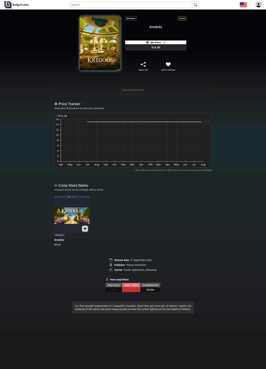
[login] (258, 4)
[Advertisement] (133, 89)
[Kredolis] (72, 221)
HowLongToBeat (117, 279)
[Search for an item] (131, 5)
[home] (16, 5)
